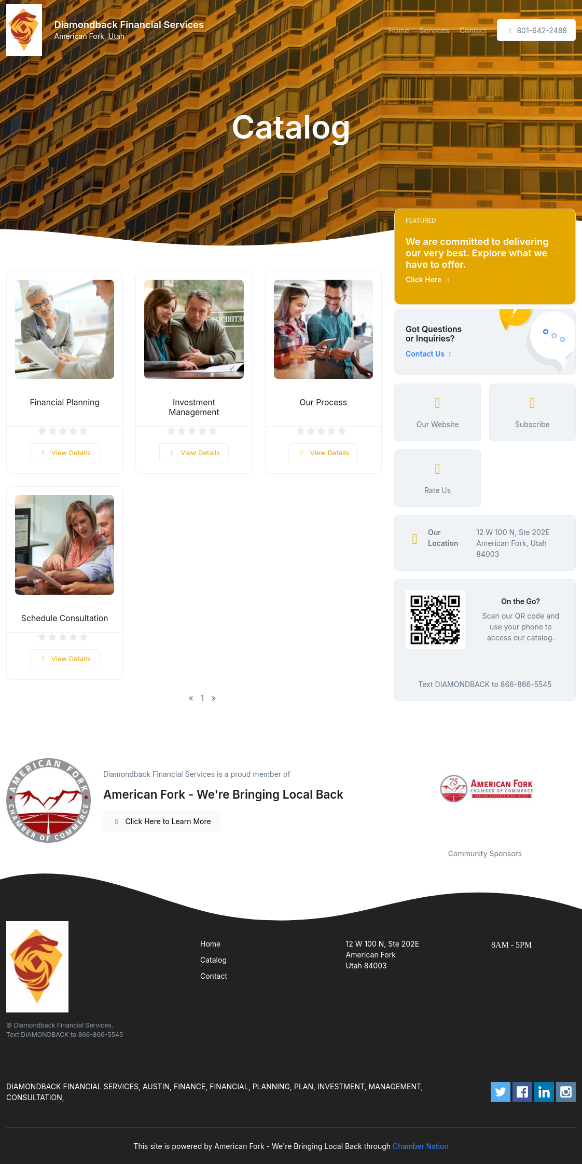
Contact (473, 30)
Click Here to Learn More (161, 821)
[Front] (26, 30)
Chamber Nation (421, 1146)
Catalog (213, 959)
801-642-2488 (536, 30)
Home (399, 30)
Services (434, 30)
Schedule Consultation (64, 618)
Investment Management (194, 407)
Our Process (323, 402)
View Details (65, 452)
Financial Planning (65, 402)
